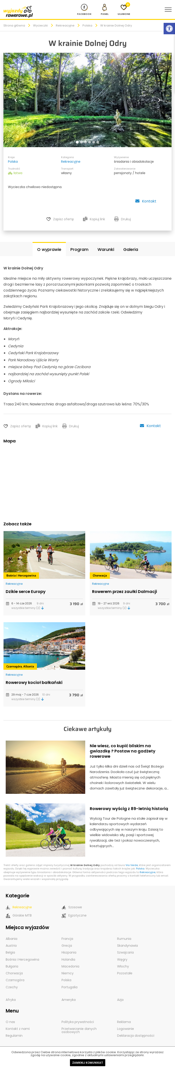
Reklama (124, 1020)
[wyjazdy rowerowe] (18, 11)
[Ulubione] (124, 9)
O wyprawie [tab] (49, 249)
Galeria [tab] (130, 249)
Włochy (123, 965)
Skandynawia (127, 945)
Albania (28, 666)
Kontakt (145, 201)
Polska (87, 25)
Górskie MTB (19, 915)
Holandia (68, 958)
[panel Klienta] (104, 9)
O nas (10, 1020)
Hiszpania (69, 951)
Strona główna (14, 25)
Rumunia (124, 938)
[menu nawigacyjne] (168, 9)
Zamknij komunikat (87, 1063)
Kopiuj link (94, 218)
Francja (67, 938)
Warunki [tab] (106, 249)
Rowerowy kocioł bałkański (34, 682)
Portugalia (69, 986)
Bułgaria (12, 965)
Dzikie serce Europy (26, 590)
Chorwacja (100, 574)
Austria (11, 945)
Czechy (12, 986)
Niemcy (68, 972)
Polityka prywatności (78, 1020)
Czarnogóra (14, 666)
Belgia (10, 951)
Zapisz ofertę (63, 219)
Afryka (11, 998)
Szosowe (72, 906)
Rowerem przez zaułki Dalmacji (124, 590)
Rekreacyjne (65, 25)
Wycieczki (40, 25)
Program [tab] (79, 249)
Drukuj (122, 218)
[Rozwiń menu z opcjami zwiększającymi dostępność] (169, 28)
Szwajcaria (125, 951)
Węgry (122, 958)
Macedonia (70, 965)
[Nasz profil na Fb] (84, 9)
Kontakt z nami (18, 1027)
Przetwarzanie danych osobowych (79, 1029)
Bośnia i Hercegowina (21, 574)
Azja (120, 998)
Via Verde (132, 864)
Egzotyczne (74, 915)
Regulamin (14, 1034)
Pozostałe (124, 972)
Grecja (67, 945)
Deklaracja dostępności (135, 1034)
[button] (16, 100)
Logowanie (125, 1027)
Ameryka (69, 998)
